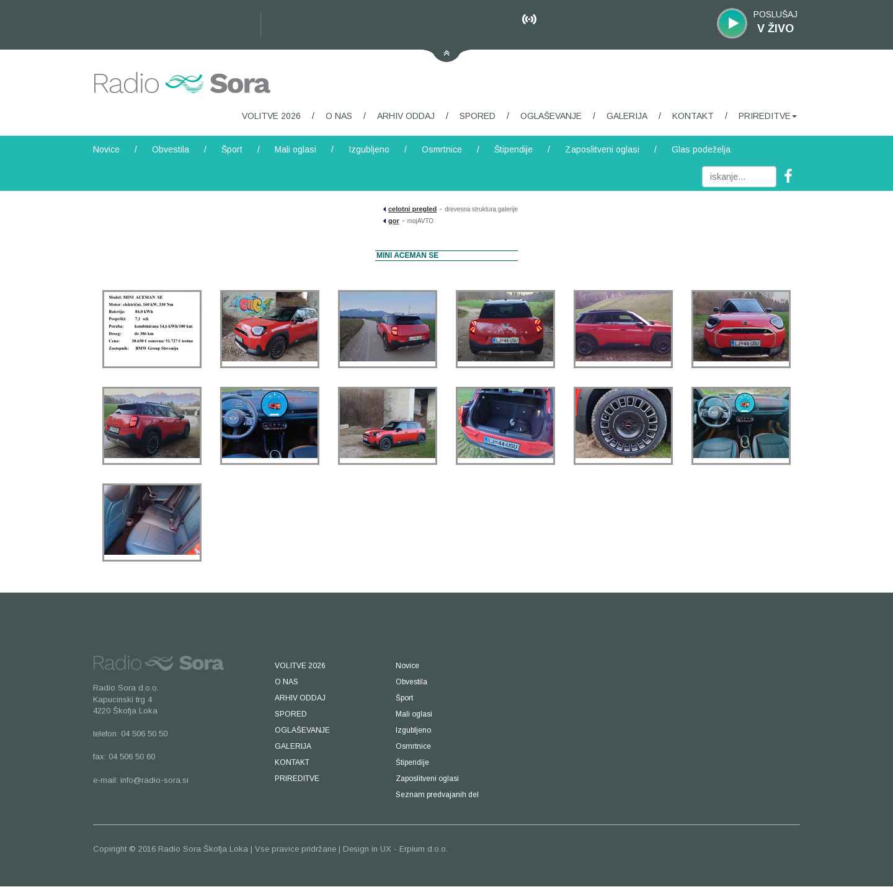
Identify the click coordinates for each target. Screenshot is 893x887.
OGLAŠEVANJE (551, 116)
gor (393, 220)
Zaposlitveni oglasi (602, 149)
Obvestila (170, 149)
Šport (231, 149)
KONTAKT (693, 116)
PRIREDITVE (768, 116)
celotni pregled (412, 209)
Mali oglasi (295, 149)
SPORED (477, 116)
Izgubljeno (369, 149)
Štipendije (513, 149)
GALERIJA (626, 116)
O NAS (339, 116)
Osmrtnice (442, 149)
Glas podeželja (701, 149)
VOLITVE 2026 (271, 116)
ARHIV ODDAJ (406, 116)
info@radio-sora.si (154, 780)
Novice (106, 149)
